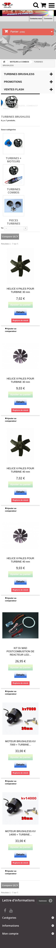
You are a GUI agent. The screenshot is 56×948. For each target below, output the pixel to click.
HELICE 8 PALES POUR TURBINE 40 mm (20, 560)
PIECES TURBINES (13, 222)
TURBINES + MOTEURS (13, 159)
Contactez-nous (36, 18)
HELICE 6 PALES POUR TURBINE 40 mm (20, 470)
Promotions (13, 81)
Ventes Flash (14, 89)
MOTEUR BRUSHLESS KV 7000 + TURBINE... (20, 743)
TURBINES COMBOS (13, 190)
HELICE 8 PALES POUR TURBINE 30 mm (20, 380)
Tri (2, 228)
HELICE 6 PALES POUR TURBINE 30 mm (20, 290)
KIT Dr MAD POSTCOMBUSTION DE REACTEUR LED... (20, 651)
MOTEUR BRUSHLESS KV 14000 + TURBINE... (20, 833)
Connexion (48, 18)
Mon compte (10, 933)
